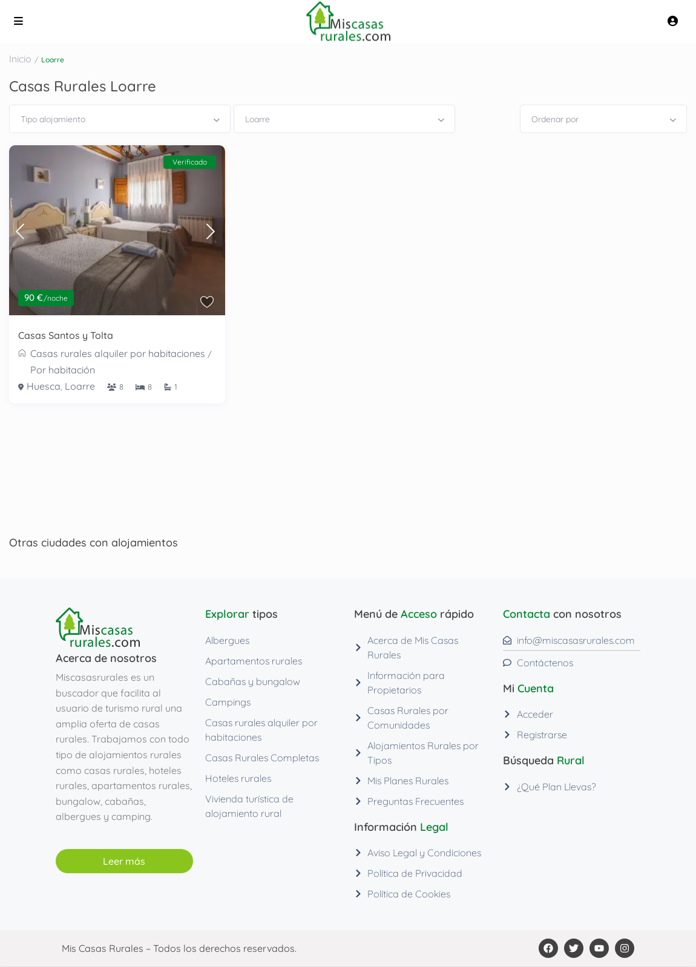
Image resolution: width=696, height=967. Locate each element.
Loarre (80, 386)
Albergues (227, 640)
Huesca (44, 386)
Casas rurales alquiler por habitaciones (117, 353)
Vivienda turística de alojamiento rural (249, 806)
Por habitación (62, 370)
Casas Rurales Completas (262, 758)
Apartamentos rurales (253, 661)
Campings (228, 702)
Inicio (20, 59)
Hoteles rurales (238, 778)
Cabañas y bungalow (252, 681)
